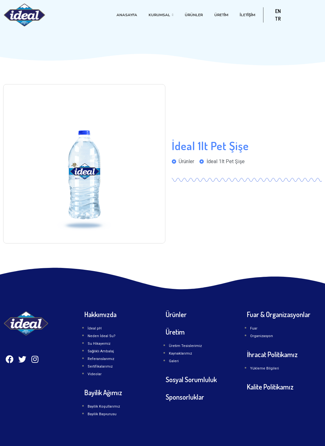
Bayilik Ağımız (103, 392)
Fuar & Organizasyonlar (278, 314)
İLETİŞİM (247, 14)
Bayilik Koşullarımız (104, 406)
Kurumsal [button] (161, 14)
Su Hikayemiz (99, 344)
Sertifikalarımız (100, 366)
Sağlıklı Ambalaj (101, 351)
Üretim (221, 14)
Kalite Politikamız (270, 386)
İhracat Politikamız (272, 354)
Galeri (174, 361)
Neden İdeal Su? (102, 336)
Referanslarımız (101, 359)
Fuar (253, 328)
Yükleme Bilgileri (264, 368)
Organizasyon (261, 336)
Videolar (95, 374)
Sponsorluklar (185, 396)
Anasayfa (126, 14)
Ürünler (194, 14)
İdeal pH (95, 328)
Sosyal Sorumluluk (191, 379)
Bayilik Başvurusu (102, 414)
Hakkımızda (100, 314)
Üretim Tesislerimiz (185, 346)
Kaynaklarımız (180, 353)
